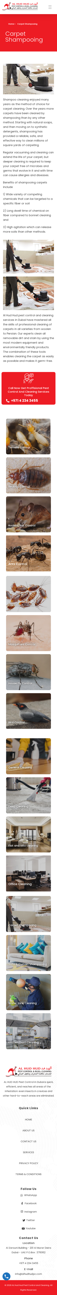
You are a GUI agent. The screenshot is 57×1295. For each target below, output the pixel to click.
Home (11, 24)
